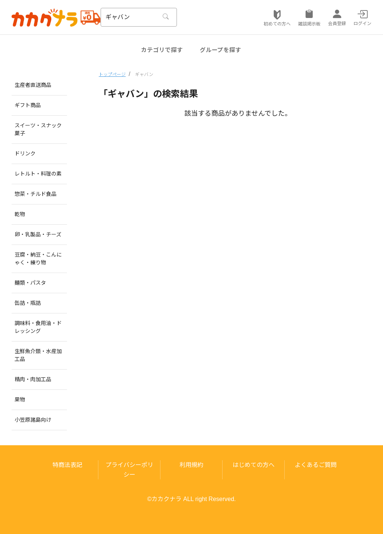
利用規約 (191, 465)
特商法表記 (67, 465)
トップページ (112, 74)
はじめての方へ (254, 465)
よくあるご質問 (316, 465)
